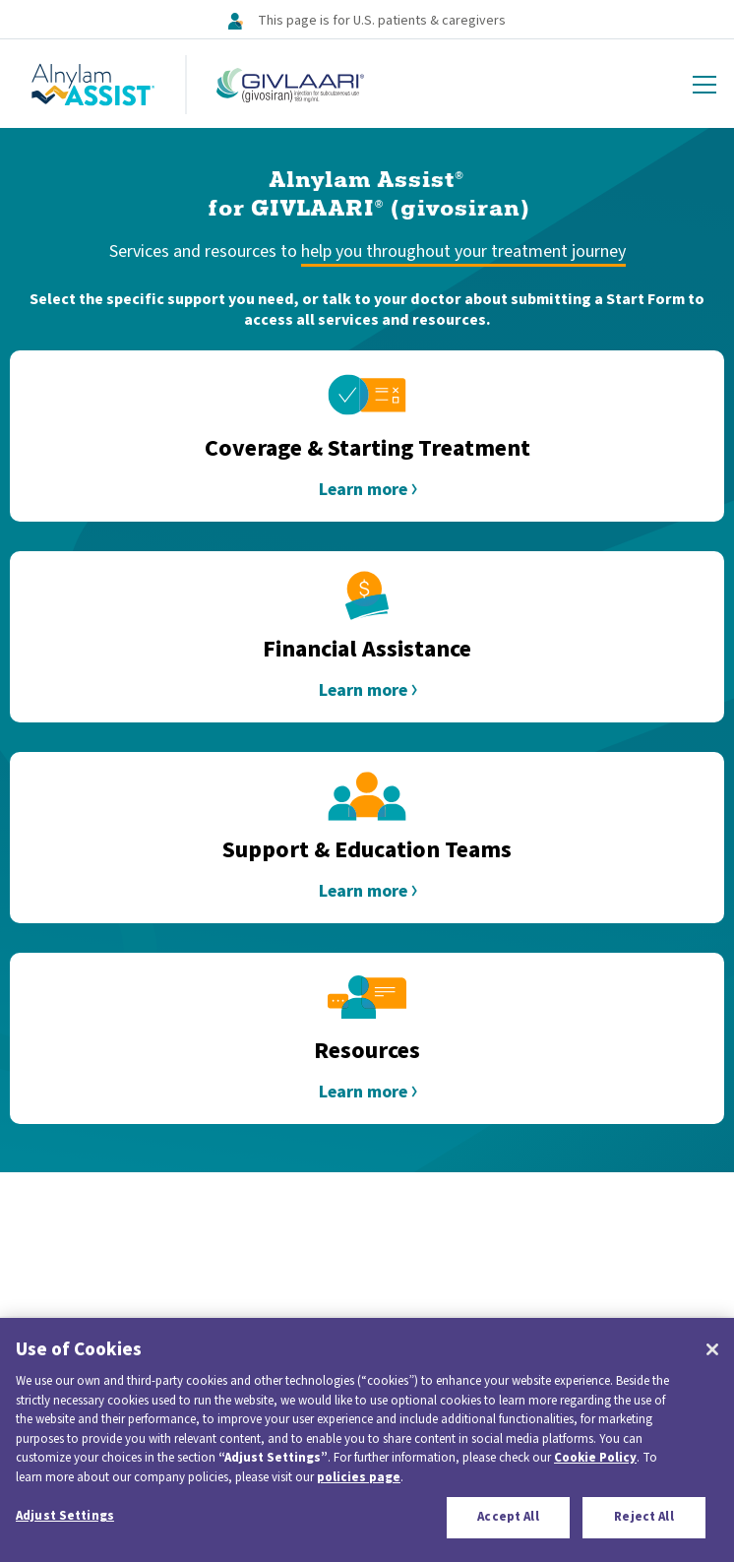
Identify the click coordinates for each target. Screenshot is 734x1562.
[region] (367, 1440)
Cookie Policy (595, 1458)
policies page (358, 1477)
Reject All (643, 1517)
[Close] (712, 1349)
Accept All (507, 1517)
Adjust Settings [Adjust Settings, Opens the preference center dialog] (65, 1516)
